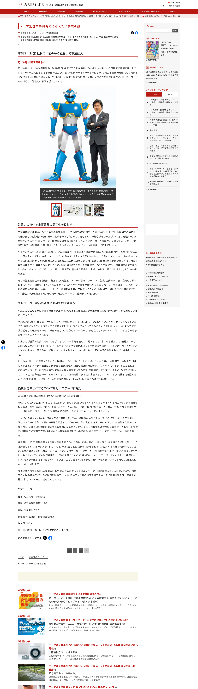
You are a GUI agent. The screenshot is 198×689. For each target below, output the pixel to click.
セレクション (150, 11)
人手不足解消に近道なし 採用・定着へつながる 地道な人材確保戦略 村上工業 (164, 122)
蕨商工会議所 (26, 40)
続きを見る (152, 189)
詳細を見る (152, 60)
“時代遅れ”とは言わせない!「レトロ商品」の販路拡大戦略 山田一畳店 (164, 112)
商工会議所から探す (131, 16)
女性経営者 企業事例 (156, 299)
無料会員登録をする (156, 265)
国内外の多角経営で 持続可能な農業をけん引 (164, 182)
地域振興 (79, 11)
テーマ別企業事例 (50, 32)
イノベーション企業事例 (158, 285)
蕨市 (42, 40)
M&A (76, 40)
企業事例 (61, 11)
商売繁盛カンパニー (29, 32)
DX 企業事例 (153, 292)
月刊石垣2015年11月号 (61, 37)
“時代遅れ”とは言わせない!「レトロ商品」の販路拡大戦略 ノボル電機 (67, 16)
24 (154, 94)
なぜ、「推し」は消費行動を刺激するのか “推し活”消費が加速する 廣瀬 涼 (164, 148)
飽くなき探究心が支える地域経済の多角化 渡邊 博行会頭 (164, 157)
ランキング (28, 16)
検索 (175, 30)
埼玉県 (36, 40)
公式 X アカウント (155, 280)
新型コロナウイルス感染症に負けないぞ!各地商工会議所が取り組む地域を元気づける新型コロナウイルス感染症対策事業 (164, 172)
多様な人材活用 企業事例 (158, 303)
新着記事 (43, 11)
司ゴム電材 (45, 37)
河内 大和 (154, 130)
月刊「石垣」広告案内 (156, 273)
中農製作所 (26, 37)
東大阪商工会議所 (80, 37)
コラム (172, 11)
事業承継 (35, 37)
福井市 (55, 40)
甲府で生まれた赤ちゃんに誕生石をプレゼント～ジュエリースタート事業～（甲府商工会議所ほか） (164, 138)
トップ (26, 11)
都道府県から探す (151, 16)
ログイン (162, 5)
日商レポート (125, 11)
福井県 (48, 40)
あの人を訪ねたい (101, 11)
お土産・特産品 (154, 296)
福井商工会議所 (111, 37)
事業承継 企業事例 (155, 289)
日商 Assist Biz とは (170, 16)
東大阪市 (69, 40)
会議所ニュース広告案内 (158, 276)
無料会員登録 (174, 5)
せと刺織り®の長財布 (158, 163)
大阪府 (62, 40)
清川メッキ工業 (96, 37)
